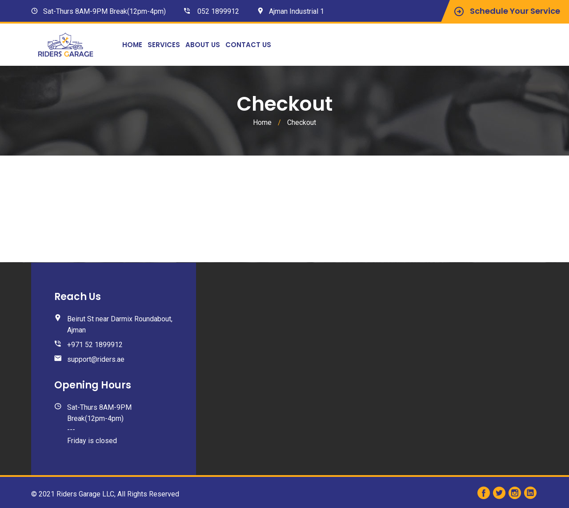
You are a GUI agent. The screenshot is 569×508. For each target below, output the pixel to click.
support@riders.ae (95, 359)
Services (164, 44)
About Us (202, 44)
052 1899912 (218, 11)
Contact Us (248, 44)
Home (132, 44)
